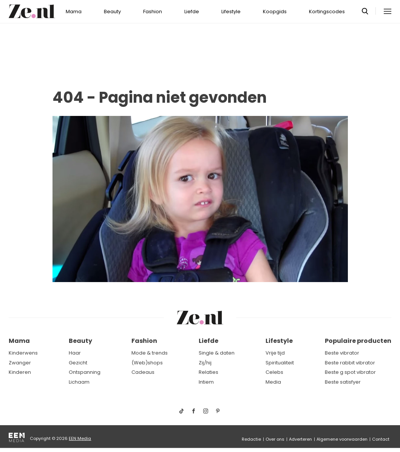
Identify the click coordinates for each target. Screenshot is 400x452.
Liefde (191, 11)
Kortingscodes (327, 11)
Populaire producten (358, 340)
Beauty (112, 11)
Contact (380, 439)
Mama (74, 11)
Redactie (251, 439)
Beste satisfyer (343, 382)
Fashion (152, 11)
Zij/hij (205, 362)
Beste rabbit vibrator (350, 362)
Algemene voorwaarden (342, 439)
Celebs (274, 372)
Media (273, 382)
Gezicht (78, 362)
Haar (75, 352)
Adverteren (300, 439)
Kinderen (20, 372)
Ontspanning (84, 372)
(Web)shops (147, 362)
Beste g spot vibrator (350, 372)
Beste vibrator (342, 352)
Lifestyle (231, 11)
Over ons (275, 439)
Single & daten (217, 352)
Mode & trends (149, 352)
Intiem (206, 382)
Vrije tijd (275, 352)
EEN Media (80, 438)
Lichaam (79, 382)
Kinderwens (23, 352)
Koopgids (275, 11)
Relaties (208, 372)
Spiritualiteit (280, 362)
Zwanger (20, 362)
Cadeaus (142, 372)
